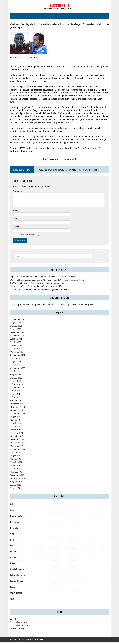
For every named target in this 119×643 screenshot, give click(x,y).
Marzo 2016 (15, 489)
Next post (70, 160)
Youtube (13, 600)
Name (16, 212)
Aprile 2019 (15, 392)
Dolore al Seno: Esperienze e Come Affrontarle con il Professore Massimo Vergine (47, 281)
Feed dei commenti (19, 626)
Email (15, 220)
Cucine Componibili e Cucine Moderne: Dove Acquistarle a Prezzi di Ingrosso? (59, 305)
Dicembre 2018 (17, 405)
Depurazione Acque (17, 517)
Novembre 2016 (17, 479)
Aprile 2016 (15, 486)
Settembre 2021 (17, 356)
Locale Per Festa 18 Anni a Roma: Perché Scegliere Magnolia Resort (41, 290)
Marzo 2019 (15, 395)
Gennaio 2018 (16, 437)
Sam (21, 59)
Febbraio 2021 (16, 366)
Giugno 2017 (16, 460)
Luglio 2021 (15, 362)
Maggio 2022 (16, 346)
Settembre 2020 (17, 369)
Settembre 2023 (17, 320)
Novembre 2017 (17, 444)
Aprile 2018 (15, 427)
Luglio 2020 (15, 372)
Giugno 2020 (16, 375)
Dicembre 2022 (17, 333)
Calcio (12, 505)
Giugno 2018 (16, 421)
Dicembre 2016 (17, 476)
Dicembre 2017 (17, 440)
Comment (17, 192)
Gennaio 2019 (16, 401)
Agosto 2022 (16, 340)
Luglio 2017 (15, 457)
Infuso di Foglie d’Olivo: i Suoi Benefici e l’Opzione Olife (36, 287)
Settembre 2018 (17, 414)
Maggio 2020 (16, 379)
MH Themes (40, 640)
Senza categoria (16, 582)
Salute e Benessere (17, 576)
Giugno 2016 (16, 482)
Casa (12, 511)
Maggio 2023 (16, 327)
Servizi (12, 588)
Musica (13, 552)
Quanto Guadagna (17, 570)
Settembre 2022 (17, 337)
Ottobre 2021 (16, 353)
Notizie (13, 558)
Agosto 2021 (16, 359)
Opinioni (13, 564)
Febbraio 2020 (16, 385)
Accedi (13, 620)
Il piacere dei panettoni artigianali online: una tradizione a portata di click (44, 277)
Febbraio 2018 (16, 434)
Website (16, 228)
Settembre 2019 (17, 388)
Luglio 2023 (15, 324)
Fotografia (14, 529)
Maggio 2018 (16, 424)
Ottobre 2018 (16, 411)
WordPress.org (17, 630)
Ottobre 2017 (16, 447)
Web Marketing (16, 594)
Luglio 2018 (15, 418)
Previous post (50, 160)
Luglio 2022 (15, 343)
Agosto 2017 (16, 453)
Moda (12, 546)
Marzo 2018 (15, 431)
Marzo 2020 (15, 382)
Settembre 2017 (17, 450)
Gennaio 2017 (16, 473)
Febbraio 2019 (16, 398)
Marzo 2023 (15, 330)
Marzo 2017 (15, 466)
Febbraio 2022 (16, 350)
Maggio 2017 (16, 463)
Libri (12, 541)
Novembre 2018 (17, 408)
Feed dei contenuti (18, 623)
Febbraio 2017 (16, 470)
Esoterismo (14, 523)
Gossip (12, 535)
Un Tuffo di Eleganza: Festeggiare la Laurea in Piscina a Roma (38, 284)
